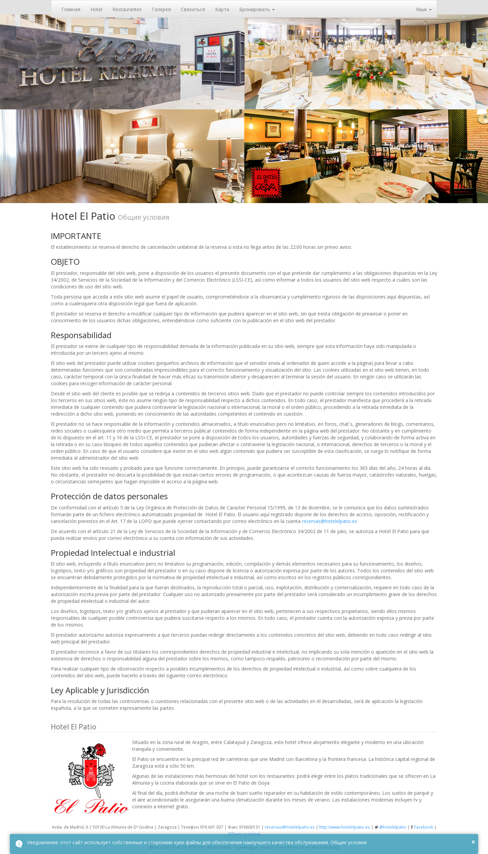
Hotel (96, 9)
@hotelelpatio (392, 827)
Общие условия (244, 833)
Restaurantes (127, 9)
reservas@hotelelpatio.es (329, 521)
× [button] (473, 841)
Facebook (423, 827)
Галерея (161, 9)
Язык (424, 9)
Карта (222, 9)
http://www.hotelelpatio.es (344, 827)
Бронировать (257, 9)
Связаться (193, 9)
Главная (70, 9)
